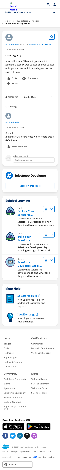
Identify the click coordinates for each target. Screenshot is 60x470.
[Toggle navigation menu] (54, 12)
